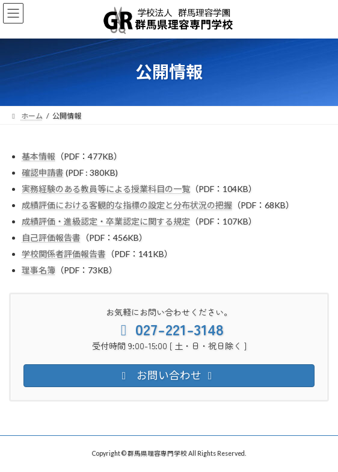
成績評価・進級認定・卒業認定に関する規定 (106, 221)
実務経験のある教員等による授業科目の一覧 (106, 189)
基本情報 (38, 156)
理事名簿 (38, 270)
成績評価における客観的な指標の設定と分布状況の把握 (127, 205)
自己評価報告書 (51, 237)
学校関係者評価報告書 (64, 254)
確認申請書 (43, 172)
